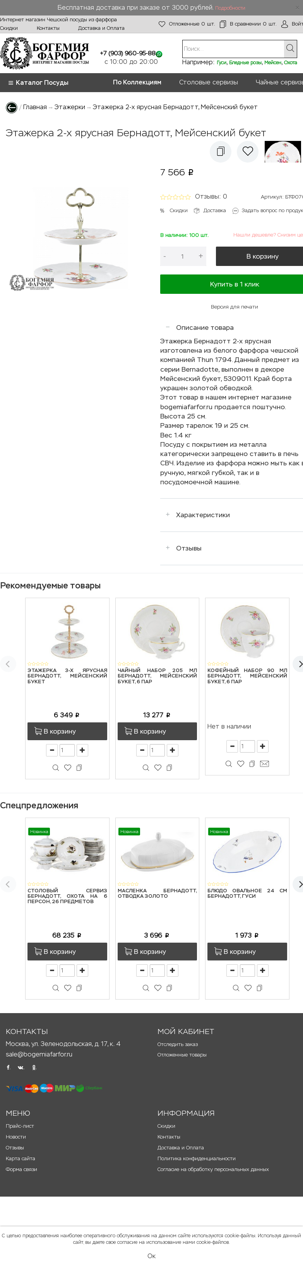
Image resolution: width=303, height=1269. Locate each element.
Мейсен (272, 63)
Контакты (48, 28)
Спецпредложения (39, 805)
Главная (35, 107)
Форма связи (21, 1169)
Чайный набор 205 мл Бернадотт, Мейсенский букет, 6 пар (157, 676)
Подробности (230, 8)
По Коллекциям (137, 82)
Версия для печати (234, 307)
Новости (16, 1137)
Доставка (215, 210)
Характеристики (203, 515)
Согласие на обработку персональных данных (213, 1169)
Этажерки (70, 107)
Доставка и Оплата (101, 28)
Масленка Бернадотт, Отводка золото (157, 893)
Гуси (221, 63)
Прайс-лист (20, 1126)
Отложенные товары (182, 1054)
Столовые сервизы (208, 82)
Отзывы (189, 548)
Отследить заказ (177, 1044)
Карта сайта (20, 1158)
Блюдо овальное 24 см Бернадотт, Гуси (247, 893)
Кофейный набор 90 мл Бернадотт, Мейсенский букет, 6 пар (247, 676)
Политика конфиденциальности (196, 1158)
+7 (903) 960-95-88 (128, 53)
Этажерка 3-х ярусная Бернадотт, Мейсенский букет (67, 676)
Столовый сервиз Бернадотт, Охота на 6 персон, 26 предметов (67, 896)
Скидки (9, 28)
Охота (290, 63)
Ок (151, 1256)
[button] (220, 152)
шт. (187, 24)
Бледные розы (245, 63)
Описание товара (205, 327)
